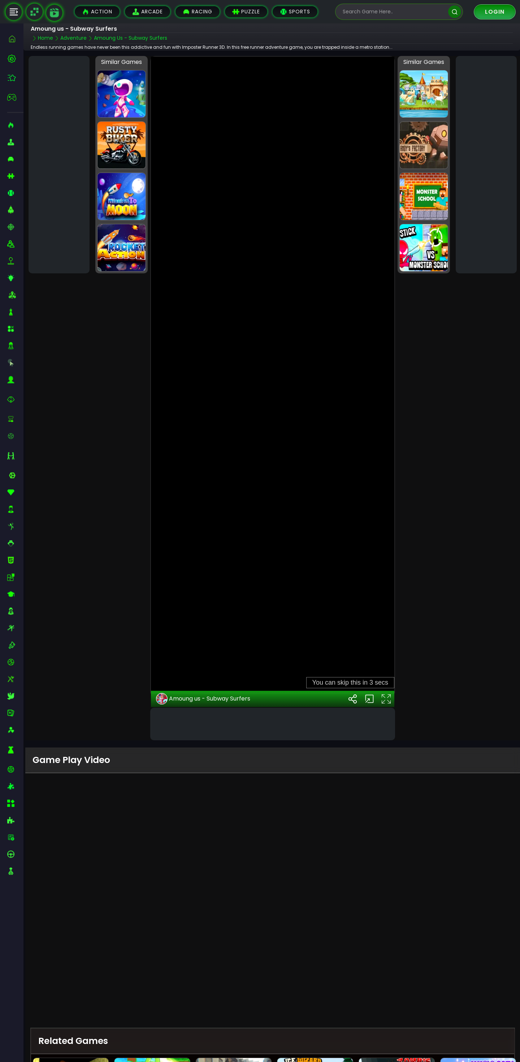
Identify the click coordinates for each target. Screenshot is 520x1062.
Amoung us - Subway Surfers (203, 699)
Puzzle (246, 12)
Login (494, 12)
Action (97, 12)
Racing (197, 12)
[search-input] (393, 11)
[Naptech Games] (34, 12)
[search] (454, 11)
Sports (295, 12)
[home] (15, 38)
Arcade (147, 12)
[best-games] (15, 58)
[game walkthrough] (54, 13)
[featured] (15, 78)
